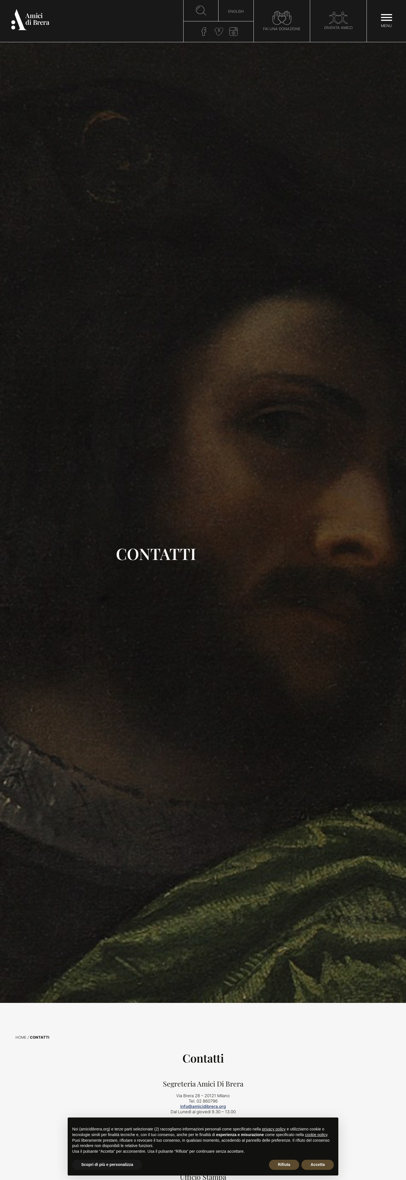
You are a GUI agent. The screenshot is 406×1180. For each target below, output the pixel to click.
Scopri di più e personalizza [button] (107, 1164)
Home (21, 1037)
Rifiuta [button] (284, 1164)
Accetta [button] (317, 1164)
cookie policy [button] (316, 1134)
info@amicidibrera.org (203, 1106)
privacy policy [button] (274, 1129)
